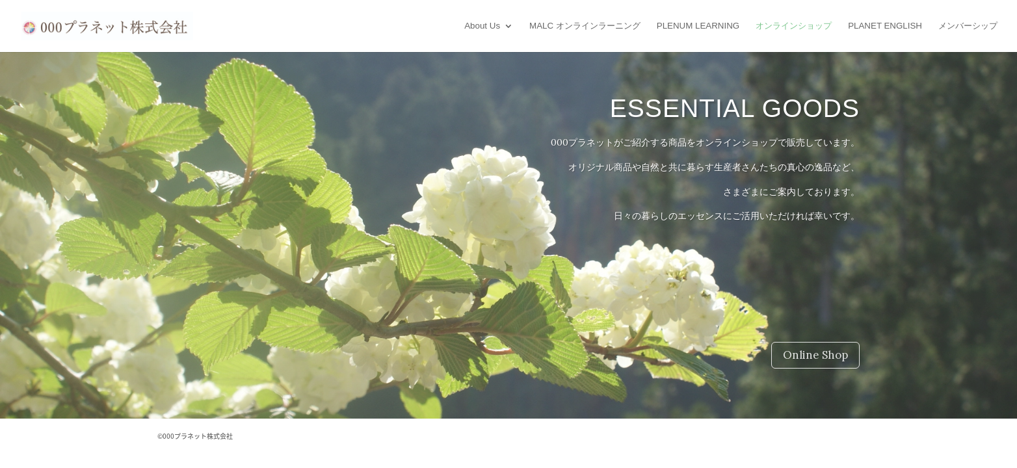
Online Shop (815, 355)
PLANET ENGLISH (885, 26)
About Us (482, 26)
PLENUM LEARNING (698, 26)
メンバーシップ (967, 26)
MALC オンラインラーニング (585, 26)
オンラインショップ (794, 26)
